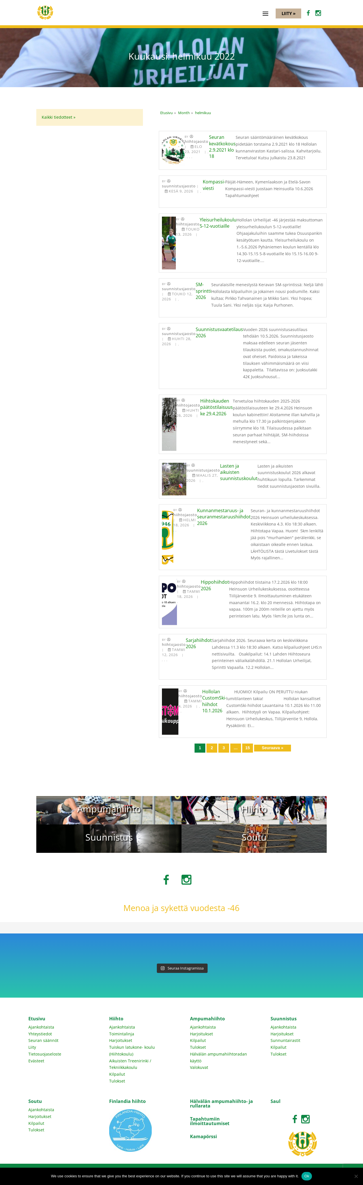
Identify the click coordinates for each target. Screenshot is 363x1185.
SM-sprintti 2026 (203, 290)
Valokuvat (199, 1067)
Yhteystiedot (40, 1034)
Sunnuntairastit (285, 1040)
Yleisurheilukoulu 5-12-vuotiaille (218, 223)
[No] (356, 1176)
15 (247, 748)
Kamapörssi (203, 1136)
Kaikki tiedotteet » (58, 117)
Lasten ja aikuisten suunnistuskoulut (239, 472)
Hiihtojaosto (196, 141)
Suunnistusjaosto (179, 186)
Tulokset (117, 1081)
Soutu (35, 1101)
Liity (32, 1047)
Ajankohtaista (41, 1027)
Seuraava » (272, 748)
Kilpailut (117, 1074)
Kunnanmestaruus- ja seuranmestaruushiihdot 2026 (224, 516)
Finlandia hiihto (127, 1101)
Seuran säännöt (43, 1040)
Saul (275, 1101)
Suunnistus (284, 1019)
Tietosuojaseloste (44, 1054)
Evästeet (36, 1060)
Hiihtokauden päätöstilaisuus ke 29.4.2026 (216, 407)
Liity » (289, 13)
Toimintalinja (121, 1034)
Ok (306, 1176)
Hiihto (116, 1019)
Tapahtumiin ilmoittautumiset (209, 1121)
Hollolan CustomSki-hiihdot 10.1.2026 (214, 701)
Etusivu (36, 1019)
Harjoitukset (120, 1040)
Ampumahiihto (207, 1019)
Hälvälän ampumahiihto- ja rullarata (221, 1103)
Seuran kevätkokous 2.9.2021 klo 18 (222, 146)
